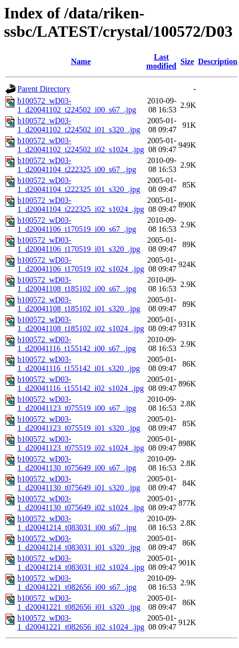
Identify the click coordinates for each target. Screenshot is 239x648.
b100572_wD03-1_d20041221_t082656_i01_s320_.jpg (79, 602)
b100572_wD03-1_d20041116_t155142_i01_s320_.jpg (78, 363)
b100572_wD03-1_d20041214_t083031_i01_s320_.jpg (79, 543)
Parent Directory (43, 89)
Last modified (161, 61)
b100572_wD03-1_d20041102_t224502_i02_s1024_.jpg (80, 145)
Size (187, 61)
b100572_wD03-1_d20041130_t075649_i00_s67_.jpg (76, 463)
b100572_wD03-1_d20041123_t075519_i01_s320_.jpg (78, 423)
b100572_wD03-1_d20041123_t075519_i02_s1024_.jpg (80, 443)
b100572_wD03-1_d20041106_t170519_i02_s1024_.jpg (80, 264)
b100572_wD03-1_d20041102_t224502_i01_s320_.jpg (78, 125)
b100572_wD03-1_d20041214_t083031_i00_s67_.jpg (77, 523)
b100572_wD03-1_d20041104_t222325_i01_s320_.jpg (78, 184)
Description (218, 61)
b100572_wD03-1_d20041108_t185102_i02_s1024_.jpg (80, 324)
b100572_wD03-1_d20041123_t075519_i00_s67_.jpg (76, 403)
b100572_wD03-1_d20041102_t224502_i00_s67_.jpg (76, 105)
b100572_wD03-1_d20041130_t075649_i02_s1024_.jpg (80, 503)
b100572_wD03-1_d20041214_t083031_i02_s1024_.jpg (81, 562)
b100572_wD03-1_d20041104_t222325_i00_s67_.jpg (76, 165)
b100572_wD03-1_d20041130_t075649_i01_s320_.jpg (78, 483)
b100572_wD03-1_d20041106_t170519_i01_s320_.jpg (78, 244)
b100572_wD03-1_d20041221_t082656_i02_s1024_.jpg (81, 622)
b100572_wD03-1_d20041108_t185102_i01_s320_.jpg (78, 304)
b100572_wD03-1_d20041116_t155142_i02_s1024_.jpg (80, 383)
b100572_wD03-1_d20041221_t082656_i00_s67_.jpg (77, 582)
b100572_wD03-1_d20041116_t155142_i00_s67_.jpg (76, 344)
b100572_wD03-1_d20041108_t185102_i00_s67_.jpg (76, 284)
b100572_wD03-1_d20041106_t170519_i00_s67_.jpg (76, 224)
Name (81, 61)
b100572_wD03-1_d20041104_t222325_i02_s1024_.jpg (80, 204)
